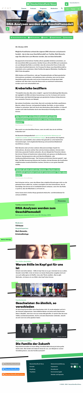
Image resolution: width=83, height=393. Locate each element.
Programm (43, 8)
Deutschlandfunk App (18, 37)
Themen (23, 8)
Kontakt (32, 366)
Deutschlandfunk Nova (37, 364)
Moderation (54, 8)
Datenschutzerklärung (58, 364)
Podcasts (33, 8)
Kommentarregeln (56, 371)
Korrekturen (54, 369)
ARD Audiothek (33, 37)
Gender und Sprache (57, 374)
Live (67, 9)
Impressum (54, 366)
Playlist (73, 9)
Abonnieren (67, 37)
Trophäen (32, 371)
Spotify (44, 37)
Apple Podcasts (55, 37)
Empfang (32, 369)
